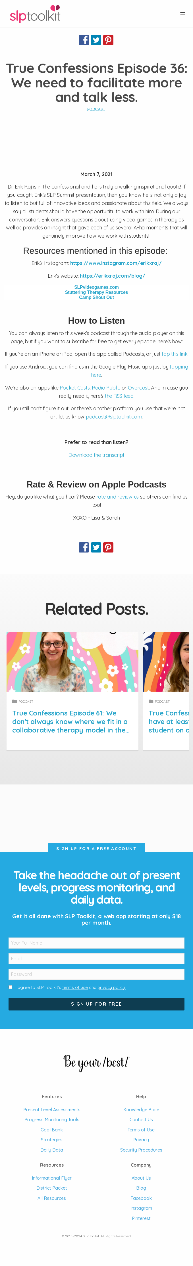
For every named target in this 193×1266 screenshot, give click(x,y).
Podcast (96, 109)
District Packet (51, 1188)
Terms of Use (141, 1130)
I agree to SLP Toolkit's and (71, 987)
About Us (141, 1178)
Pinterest (141, 1218)
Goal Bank (52, 1130)
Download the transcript (96, 455)
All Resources (52, 1198)
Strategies (52, 1139)
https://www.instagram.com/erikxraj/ (115, 263)
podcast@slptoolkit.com (114, 416)
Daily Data (51, 1150)
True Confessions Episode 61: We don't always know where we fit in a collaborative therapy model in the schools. (96, 721)
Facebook (141, 1198)
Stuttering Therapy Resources (96, 292)
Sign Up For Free (96, 1004)
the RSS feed (119, 396)
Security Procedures (141, 1150)
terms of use (75, 987)
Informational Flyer (52, 1178)
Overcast (138, 387)
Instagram (141, 1208)
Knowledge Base (141, 1109)
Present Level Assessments (51, 1109)
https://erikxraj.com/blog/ (112, 276)
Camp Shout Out (96, 297)
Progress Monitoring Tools (51, 1119)
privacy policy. (111, 987)
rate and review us (117, 496)
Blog (141, 1188)
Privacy (141, 1139)
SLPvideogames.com (96, 287)
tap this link (175, 354)
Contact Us (141, 1119)
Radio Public (106, 387)
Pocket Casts (75, 387)
